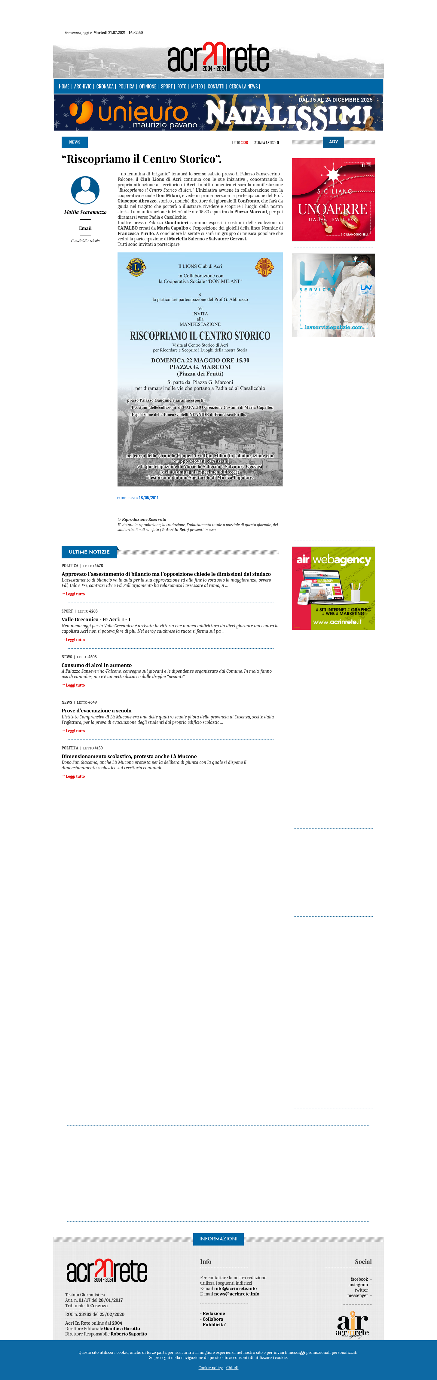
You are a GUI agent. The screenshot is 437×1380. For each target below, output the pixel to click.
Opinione (147, 86)
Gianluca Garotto (122, 1328)
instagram (358, 1284)
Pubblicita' (214, 1324)
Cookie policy (211, 1367)
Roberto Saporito (129, 1334)
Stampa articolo (266, 142)
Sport (167, 86)
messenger (358, 1295)
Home (64, 86)
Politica (126, 86)
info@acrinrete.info (235, 1288)
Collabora (213, 1319)
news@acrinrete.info (236, 1294)
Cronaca (105, 86)
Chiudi (232, 1367)
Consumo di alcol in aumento (97, 665)
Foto (181, 86)
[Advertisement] (333, 439)
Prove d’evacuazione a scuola (97, 711)
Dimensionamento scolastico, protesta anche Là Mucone (129, 756)
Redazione (214, 1313)
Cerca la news (243, 86)
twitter (362, 1290)
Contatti (216, 86)
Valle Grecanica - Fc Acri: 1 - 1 (96, 619)
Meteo (197, 86)
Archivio (83, 86)
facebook (360, 1279)
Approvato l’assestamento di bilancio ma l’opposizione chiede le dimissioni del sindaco (166, 574)
